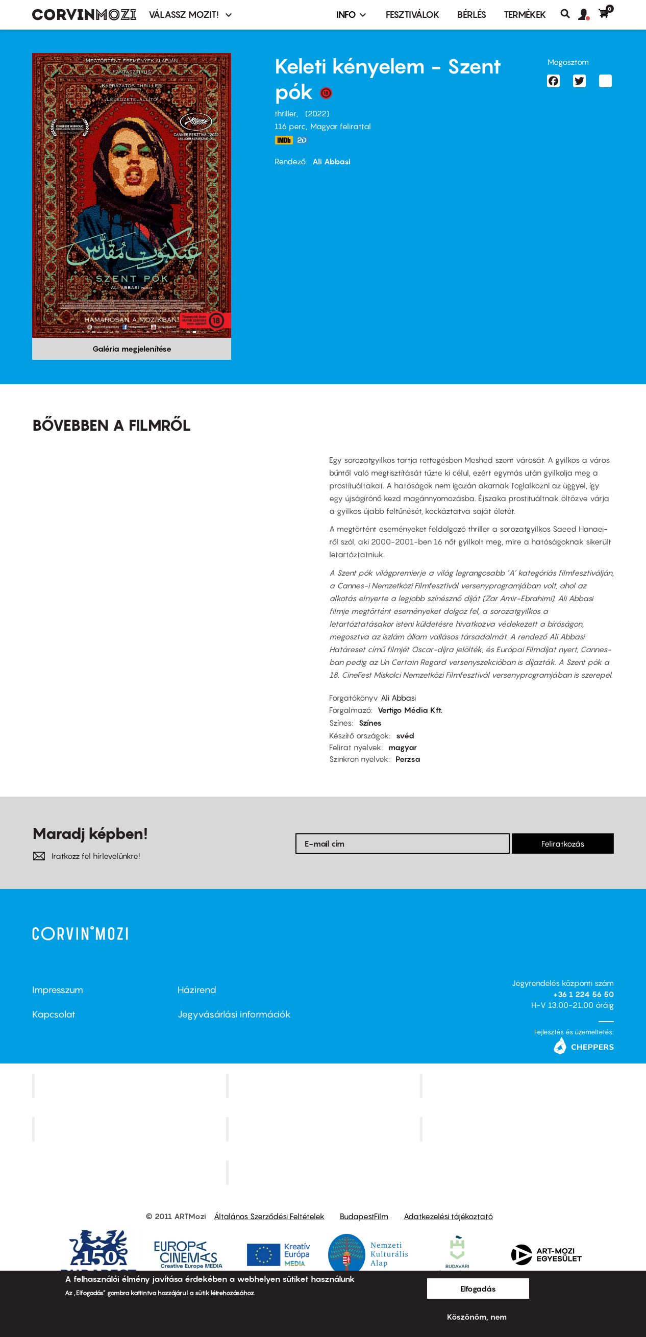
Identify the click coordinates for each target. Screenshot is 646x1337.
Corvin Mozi (130, 1086)
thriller (285, 113)
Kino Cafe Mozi (324, 1086)
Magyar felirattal (340, 126)
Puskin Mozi (130, 1129)
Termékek (525, 14)
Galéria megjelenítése (131, 348)
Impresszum (57, 989)
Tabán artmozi (518, 1129)
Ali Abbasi (331, 161)
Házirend (197, 989)
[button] (588, 14)
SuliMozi (324, 1129)
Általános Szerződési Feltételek (269, 1216)
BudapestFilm (364, 1216)
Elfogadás (478, 1288)
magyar (402, 747)
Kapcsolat (54, 1014)
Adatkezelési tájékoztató (448, 1216)
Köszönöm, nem (477, 1316)
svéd (405, 735)
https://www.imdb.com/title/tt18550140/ (284, 140)
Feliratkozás (562, 843)
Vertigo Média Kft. (410, 709)
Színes (370, 722)
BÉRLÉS (471, 14)
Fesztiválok (413, 14)
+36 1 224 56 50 (583, 994)
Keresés (569, 14)
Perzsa (407, 758)
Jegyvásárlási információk (234, 1014)
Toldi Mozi (324, 1172)
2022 (317, 113)
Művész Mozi (518, 1086)
